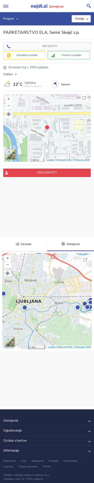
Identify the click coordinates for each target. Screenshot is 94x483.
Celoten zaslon (84, 98)
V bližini (8, 74)
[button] (8, 114)
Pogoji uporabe (27, 466)
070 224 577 (49, 46)
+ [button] (8, 99)
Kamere (65, 84)
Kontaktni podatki (27, 55)
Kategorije (38, 461)
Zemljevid (71, 244)
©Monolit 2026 (63, 160)
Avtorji (47, 466)
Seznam (23, 244)
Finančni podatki (71, 55)
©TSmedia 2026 (81, 160)
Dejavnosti (9, 461)
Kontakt (53, 461)
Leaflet (50, 160)
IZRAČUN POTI (47, 173)
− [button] (8, 106)
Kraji (23, 461)
